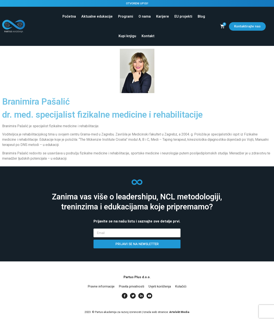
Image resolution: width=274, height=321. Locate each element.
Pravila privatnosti (131, 286)
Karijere (162, 16)
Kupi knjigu (127, 36)
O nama (145, 16)
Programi (125, 16)
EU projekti (183, 16)
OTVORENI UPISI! (137, 3)
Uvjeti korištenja (160, 286)
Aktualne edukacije (97, 16)
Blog (201, 16)
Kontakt (148, 36)
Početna (69, 16)
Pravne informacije (101, 286)
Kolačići (180, 286)
